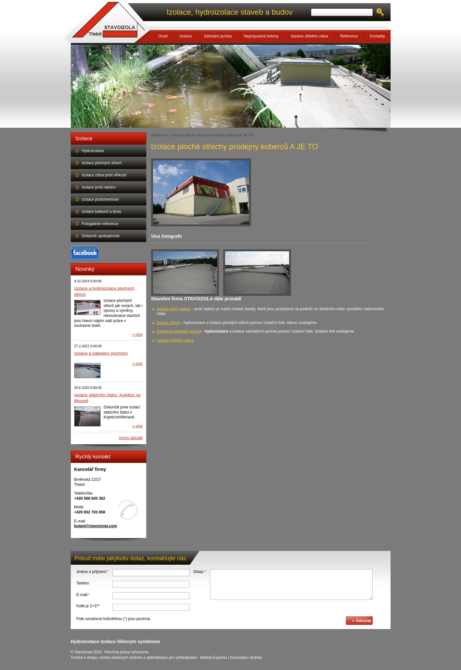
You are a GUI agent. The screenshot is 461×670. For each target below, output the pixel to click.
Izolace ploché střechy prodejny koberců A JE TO (212, 135)
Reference (349, 36)
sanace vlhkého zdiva (175, 340)
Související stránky (246, 657)
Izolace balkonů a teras (101, 211)
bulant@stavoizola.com (95, 526)
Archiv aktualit (131, 438)
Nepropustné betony (261, 36)
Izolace (186, 36)
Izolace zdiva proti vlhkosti (104, 175)
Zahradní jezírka (218, 36)
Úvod (162, 36)
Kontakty (377, 36)
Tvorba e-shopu (84, 657)
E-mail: (83, 595)
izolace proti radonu (174, 309)
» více (137, 334)
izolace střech (168, 322)
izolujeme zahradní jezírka (179, 331)
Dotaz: (199, 571)
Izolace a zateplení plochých (101, 353)
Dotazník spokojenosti (100, 236)
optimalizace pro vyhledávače (171, 657)
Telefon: (83, 583)
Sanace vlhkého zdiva (309, 36)
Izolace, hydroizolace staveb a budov (230, 12)
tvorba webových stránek (121, 657)
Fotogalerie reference (100, 224)
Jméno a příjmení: (93, 571)
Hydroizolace (93, 151)
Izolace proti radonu (99, 187)
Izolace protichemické (100, 199)
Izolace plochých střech (102, 163)
